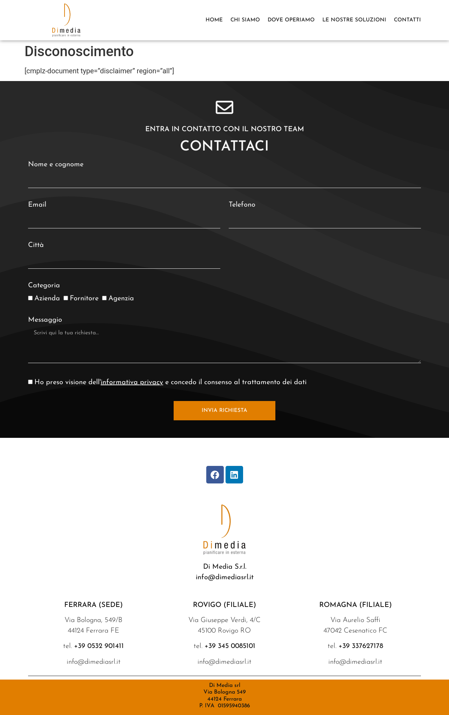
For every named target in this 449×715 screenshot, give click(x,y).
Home (214, 20)
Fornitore (84, 298)
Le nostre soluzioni (354, 20)
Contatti (407, 20)
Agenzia (121, 298)
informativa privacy (132, 382)
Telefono (242, 204)
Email (37, 204)
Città (36, 245)
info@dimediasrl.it (225, 577)
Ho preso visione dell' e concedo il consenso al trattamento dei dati (170, 382)
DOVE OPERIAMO (291, 20)
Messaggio (45, 319)
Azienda (47, 298)
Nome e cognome (55, 164)
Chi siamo (245, 20)
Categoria (44, 285)
